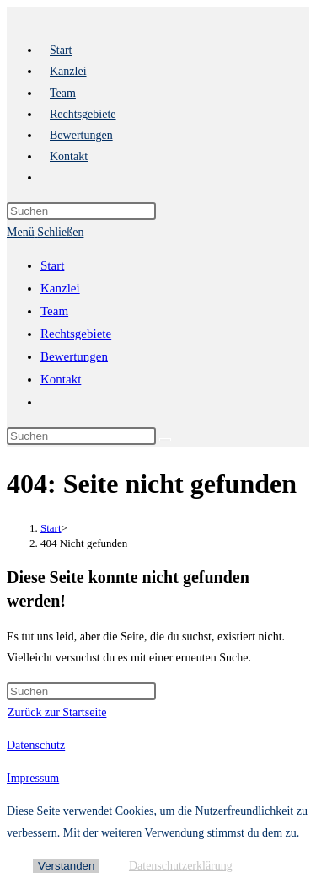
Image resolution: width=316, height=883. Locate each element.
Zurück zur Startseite (57, 712)
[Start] (51, 528)
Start (52, 265)
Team (54, 311)
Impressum (33, 778)
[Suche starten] (165, 440)
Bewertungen (74, 356)
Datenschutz (36, 745)
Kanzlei (60, 288)
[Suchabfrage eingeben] (81, 211)
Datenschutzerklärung (181, 865)
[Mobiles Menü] (45, 232)
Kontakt (60, 379)
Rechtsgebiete (75, 333)
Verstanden (66, 865)
